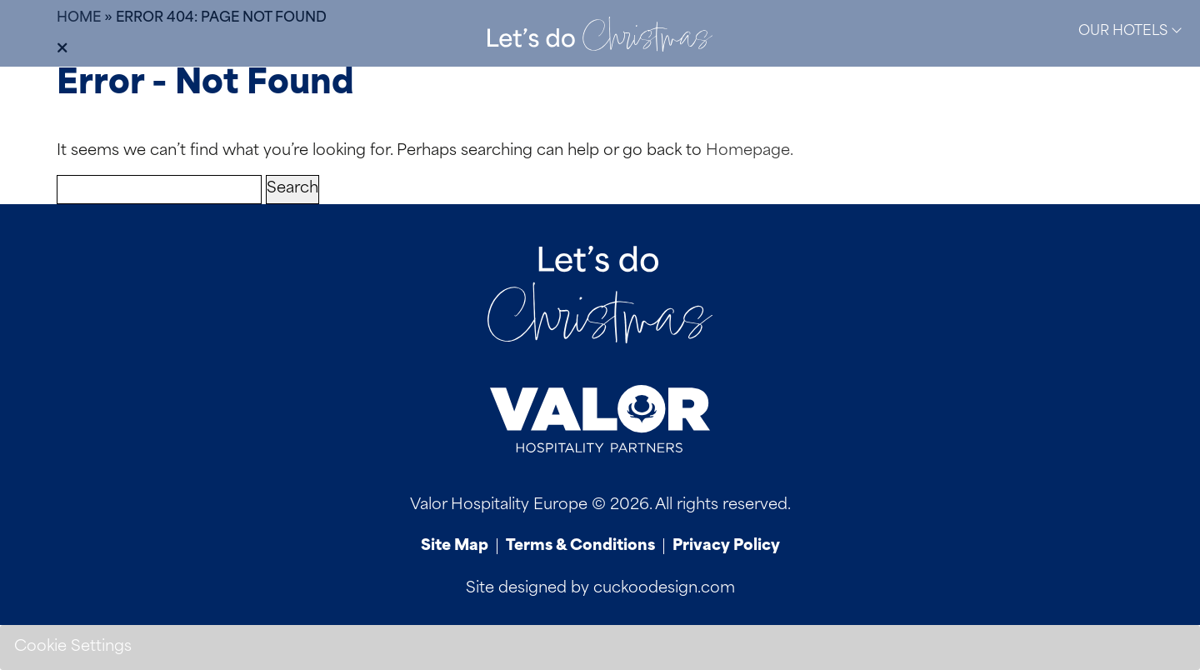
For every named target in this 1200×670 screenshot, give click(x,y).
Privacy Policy (726, 546)
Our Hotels (1130, 30)
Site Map (454, 546)
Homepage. (749, 151)
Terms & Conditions (580, 546)
